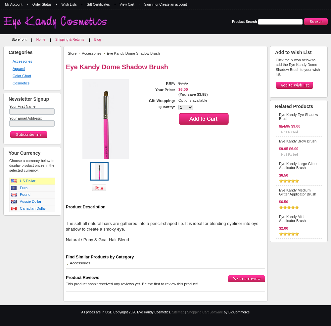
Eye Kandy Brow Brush (297, 141)
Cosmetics (21, 83)
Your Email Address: (25, 118)
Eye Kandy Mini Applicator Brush (292, 219)
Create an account (173, 4)
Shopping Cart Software (205, 312)
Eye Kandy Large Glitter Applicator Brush (298, 166)
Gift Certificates (98, 4)
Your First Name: (22, 106)
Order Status (42, 4)
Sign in (149, 4)
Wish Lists (68, 4)
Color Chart (22, 76)
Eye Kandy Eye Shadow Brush (298, 117)
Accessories (22, 61)
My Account (14, 4)
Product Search (244, 22)
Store (72, 53)
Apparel (19, 69)
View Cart (127, 4)
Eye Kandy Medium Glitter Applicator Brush (297, 192)
